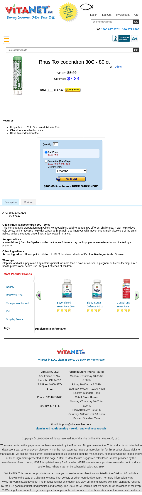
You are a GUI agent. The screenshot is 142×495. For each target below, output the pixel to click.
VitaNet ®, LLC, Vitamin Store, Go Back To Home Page (71, 359)
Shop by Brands (15, 319)
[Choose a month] (71, 171)
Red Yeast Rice (14, 295)
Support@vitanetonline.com (75, 424)
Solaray (10, 286)
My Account (122, 14)
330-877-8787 (53, 405)
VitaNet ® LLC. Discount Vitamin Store (71, 351)
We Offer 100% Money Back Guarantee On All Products (68, 12)
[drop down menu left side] (6, 40)
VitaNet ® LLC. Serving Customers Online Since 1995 (30, 12)
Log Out (106, 14)
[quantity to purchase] (50, 90)
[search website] (72, 50)
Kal (7, 311)
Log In (93, 14)
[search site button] (136, 50)
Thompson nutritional (17, 303)
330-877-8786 (54, 397)
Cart (136, 14)
